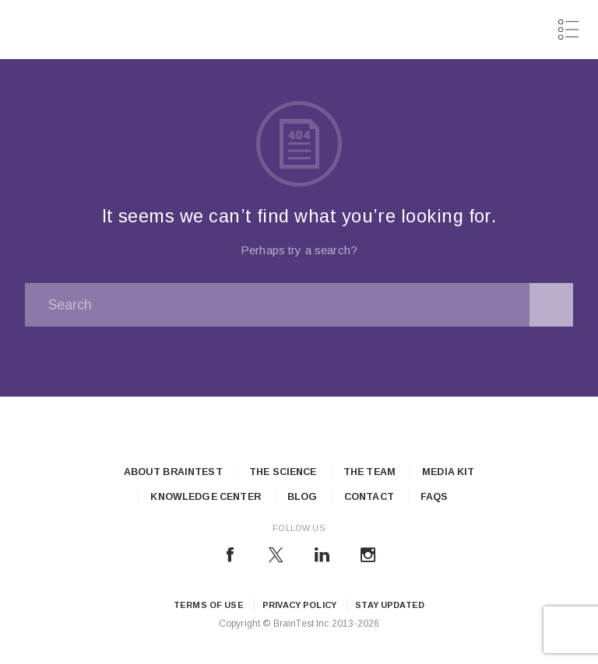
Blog (302, 496)
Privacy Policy (299, 605)
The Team (369, 472)
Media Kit (448, 472)
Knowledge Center (205, 496)
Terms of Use (209, 605)
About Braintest (173, 472)
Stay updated (389, 605)
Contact (369, 496)
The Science (283, 472)
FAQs (434, 496)
